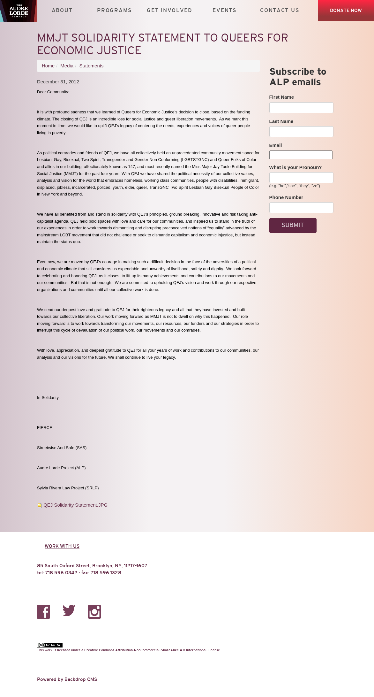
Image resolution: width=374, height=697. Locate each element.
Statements (91, 65)
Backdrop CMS (80, 679)
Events (224, 10)
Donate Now (346, 10)
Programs (114, 10)
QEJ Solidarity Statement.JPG (75, 505)
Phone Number (286, 197)
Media (66, 65)
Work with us (62, 546)
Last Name (281, 121)
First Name (281, 97)
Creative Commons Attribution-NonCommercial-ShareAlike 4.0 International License (152, 650)
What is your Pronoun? (295, 167)
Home (48, 65)
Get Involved (169, 10)
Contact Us (279, 10)
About (62, 10)
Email (275, 145)
